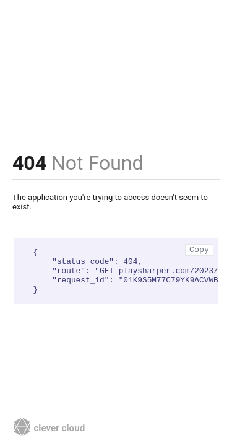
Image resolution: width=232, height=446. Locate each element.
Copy (199, 250)
